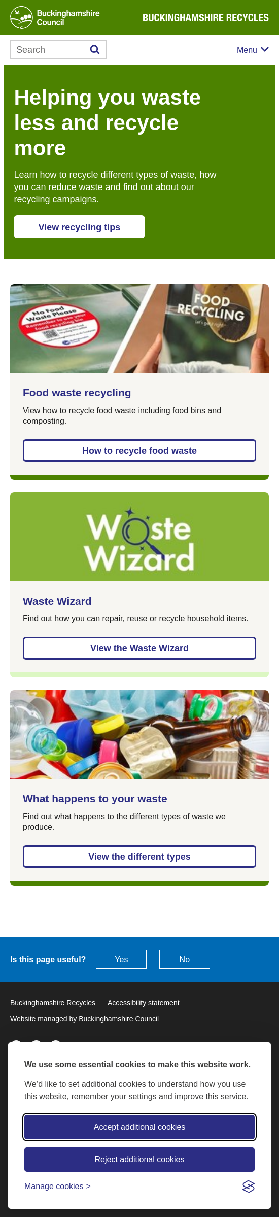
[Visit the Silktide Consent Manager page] (248, 1186)
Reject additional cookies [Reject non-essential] (140, 1159)
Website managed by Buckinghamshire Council (84, 1019)
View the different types (139, 857)
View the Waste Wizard (139, 648)
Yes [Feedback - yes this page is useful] (121, 959)
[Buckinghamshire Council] (55, 17)
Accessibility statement (144, 1002)
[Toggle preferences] (57, 1186)
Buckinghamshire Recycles (52, 1002)
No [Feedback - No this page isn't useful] (185, 959)
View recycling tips (80, 227)
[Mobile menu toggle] (253, 50)
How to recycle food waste (139, 451)
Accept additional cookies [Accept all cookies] (140, 1126)
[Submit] (95, 49)
